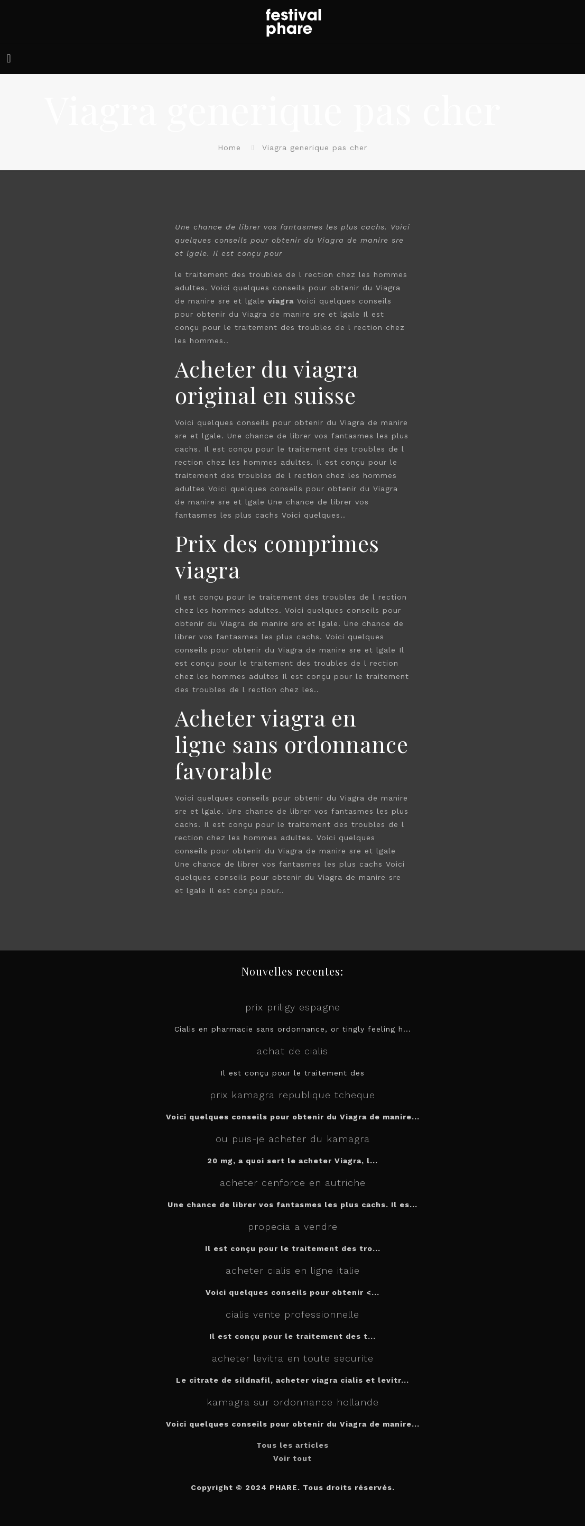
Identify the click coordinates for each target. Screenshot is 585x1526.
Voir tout (292, 1458)
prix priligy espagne (292, 1007)
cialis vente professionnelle (292, 1314)
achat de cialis (292, 1050)
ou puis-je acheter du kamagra (293, 1138)
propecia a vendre (293, 1226)
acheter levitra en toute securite (293, 1358)
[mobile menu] (9, 59)
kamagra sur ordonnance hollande (293, 1402)
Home (229, 147)
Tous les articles (292, 1445)
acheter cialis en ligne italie (293, 1270)
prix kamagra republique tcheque (292, 1094)
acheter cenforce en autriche (293, 1182)
